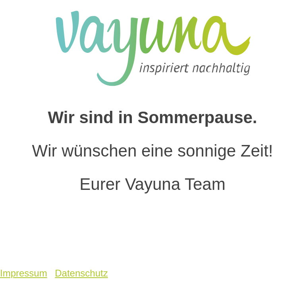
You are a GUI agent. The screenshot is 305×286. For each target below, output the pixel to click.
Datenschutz (81, 273)
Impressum (23, 273)
